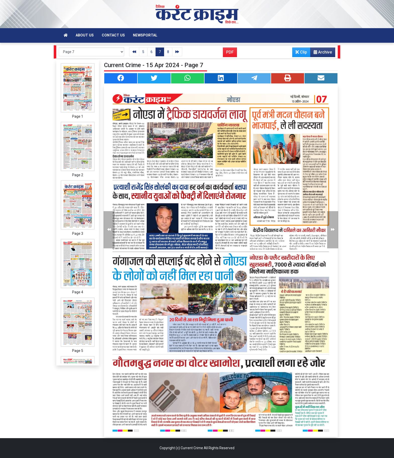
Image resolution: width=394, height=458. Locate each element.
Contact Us (113, 35)
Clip (301, 52)
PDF (230, 52)
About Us (85, 35)
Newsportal (145, 35)
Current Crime (192, 448)
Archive (321, 53)
